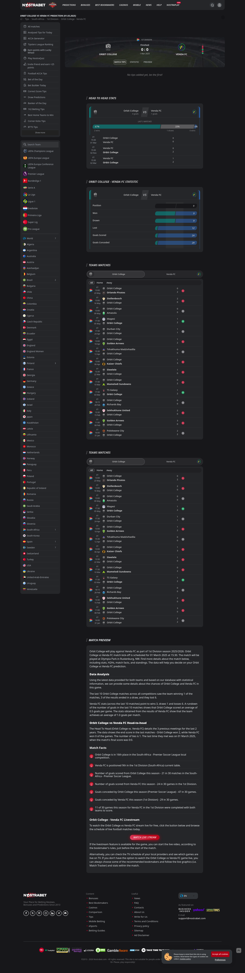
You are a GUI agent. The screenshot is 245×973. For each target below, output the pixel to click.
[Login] (219, 5)
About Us (139, 912)
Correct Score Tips (35, 91)
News (149, 4)
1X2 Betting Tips (34, 109)
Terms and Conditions (146, 921)
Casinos (123, 4)
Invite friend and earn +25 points (38, 66)
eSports (93, 925)
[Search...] (212, 5)
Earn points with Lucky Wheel (37, 51)
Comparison (95, 912)
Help (159, 4)
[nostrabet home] (35, 895)
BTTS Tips (30, 127)
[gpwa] (63, 950)
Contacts (139, 907)
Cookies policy (185, 959)
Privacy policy (141, 925)
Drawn (96, 220)
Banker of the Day (34, 103)
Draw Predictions (34, 97)
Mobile (137, 4)
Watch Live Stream (144, 837)
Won (95, 213)
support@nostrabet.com (192, 918)
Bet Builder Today (34, 85)
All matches (31, 26)
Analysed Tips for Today (37, 32)
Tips (27, 19)
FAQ (136, 902)
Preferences (220, 959)
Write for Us (140, 916)
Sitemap (138, 930)
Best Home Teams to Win (38, 115)
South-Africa (38, 19)
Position (97, 205)
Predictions (69, 4)
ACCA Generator (34, 38)
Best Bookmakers (104, 4)
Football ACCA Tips (35, 73)
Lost (95, 227)
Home (100, 282)
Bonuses (85, 4)
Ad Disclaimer (141, 935)
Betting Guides (97, 930)
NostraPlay (173, 4)
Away (109, 282)
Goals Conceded (101, 242)
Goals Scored (99, 235)
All (91, 282)
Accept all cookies (220, 954)
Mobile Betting (97, 921)
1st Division (52, 19)
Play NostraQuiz (33, 58)
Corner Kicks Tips (34, 121)
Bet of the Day (32, 79)
